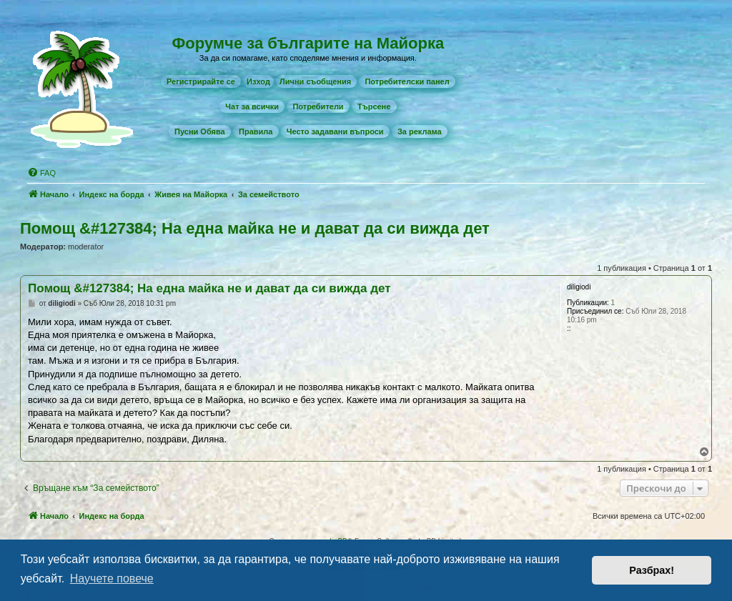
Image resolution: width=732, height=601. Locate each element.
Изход (258, 81)
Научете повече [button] (112, 578)
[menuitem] (201, 81)
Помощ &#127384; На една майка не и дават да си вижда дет (255, 228)
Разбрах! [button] (651, 570)
